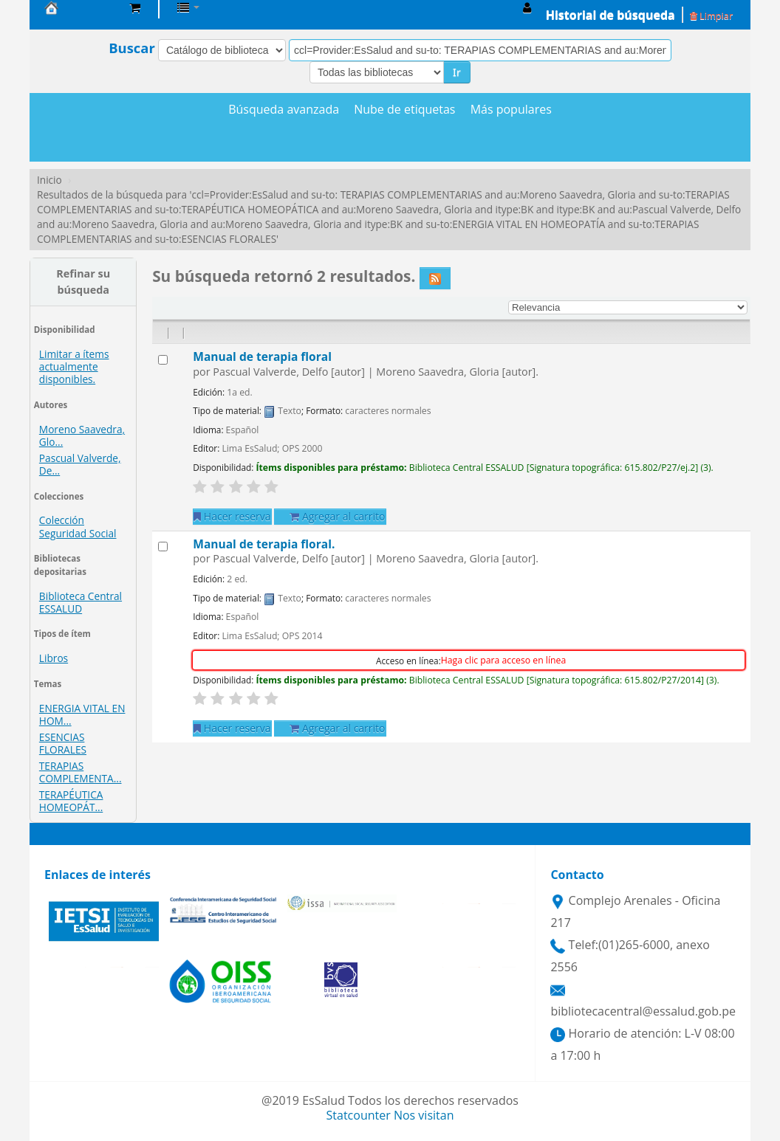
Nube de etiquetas (404, 109)
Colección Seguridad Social (78, 526)
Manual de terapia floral (262, 356)
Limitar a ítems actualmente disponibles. (74, 366)
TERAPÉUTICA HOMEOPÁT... (71, 800)
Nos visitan (424, 1115)
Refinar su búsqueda (83, 281)
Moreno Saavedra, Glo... (82, 435)
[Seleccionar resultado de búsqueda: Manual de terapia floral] (163, 360)
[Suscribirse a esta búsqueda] (435, 278)
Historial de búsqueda (610, 15)
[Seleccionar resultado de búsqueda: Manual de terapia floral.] (163, 546)
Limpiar (711, 15)
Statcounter (358, 1115)
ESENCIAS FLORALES (62, 743)
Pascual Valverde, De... (80, 464)
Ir (457, 72)
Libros (53, 658)
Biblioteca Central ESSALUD (80, 602)
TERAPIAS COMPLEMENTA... (80, 772)
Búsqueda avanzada (283, 109)
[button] (134, 7)
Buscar (132, 48)
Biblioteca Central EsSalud (81, 7)
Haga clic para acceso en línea (503, 660)
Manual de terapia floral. (264, 544)
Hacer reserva (232, 516)
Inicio (49, 180)
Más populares (511, 109)
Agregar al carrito (337, 516)
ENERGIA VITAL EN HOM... (82, 714)
